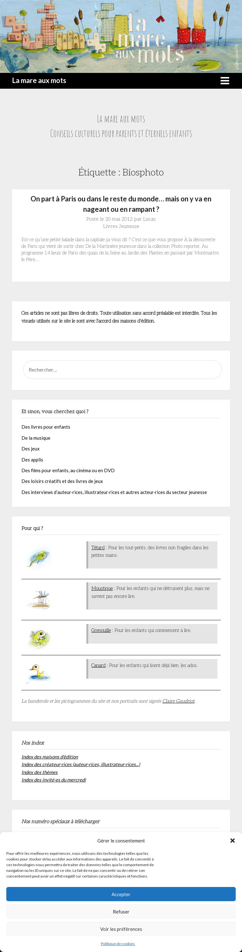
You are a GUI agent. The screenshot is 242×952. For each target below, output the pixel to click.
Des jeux (30, 448)
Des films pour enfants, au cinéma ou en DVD (68, 470)
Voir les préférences (121, 929)
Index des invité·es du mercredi (53, 779)
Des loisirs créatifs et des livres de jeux (62, 481)
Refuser (121, 911)
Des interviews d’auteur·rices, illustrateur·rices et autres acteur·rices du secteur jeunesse (114, 492)
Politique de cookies (118, 943)
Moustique (102, 588)
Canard (98, 665)
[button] (232, 840)
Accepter (121, 894)
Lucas (149, 219)
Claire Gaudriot (178, 701)
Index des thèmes (39, 772)
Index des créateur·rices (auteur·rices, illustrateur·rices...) (80, 764)
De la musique (35, 438)
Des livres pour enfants (45, 427)
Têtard (98, 547)
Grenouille (101, 630)
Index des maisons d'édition (49, 756)
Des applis (32, 459)
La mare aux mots (39, 80)
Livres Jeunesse (121, 226)
